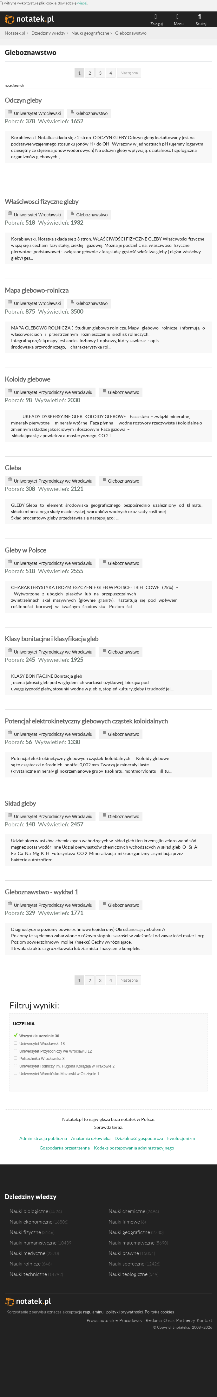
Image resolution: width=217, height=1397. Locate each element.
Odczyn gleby (23, 100)
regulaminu (93, 1312)
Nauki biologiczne (29, 1211)
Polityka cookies (159, 1312)
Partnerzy (185, 1320)
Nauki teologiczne (128, 1274)
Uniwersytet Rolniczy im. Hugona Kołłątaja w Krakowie (67, 1066)
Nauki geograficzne (129, 1232)
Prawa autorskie (102, 1320)
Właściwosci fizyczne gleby (41, 201)
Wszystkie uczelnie (39, 1036)
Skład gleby (20, 803)
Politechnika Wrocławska (42, 1058)
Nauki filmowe (124, 1221)
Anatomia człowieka (90, 1138)
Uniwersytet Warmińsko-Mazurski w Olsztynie (59, 1074)
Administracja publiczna (43, 1138)
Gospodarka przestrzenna (65, 1147)
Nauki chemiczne (127, 1211)
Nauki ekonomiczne (31, 1221)
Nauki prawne (124, 1253)
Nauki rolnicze (25, 1263)
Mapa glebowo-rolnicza (37, 290)
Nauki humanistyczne (33, 1242)
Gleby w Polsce (25, 550)
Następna (129, 73)
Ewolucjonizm (181, 1138)
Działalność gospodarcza (139, 1138)
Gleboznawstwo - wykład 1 (41, 892)
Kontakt (204, 1320)
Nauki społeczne (126, 1263)
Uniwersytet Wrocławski (42, 1043)
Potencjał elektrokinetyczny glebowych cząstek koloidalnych (86, 721)
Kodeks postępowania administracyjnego (134, 1147)
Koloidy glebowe (27, 379)
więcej (82, 3)
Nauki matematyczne (132, 1242)
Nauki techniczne (28, 1274)
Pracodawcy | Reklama (140, 1320)
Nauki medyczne (27, 1253)
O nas (168, 1320)
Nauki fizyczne (25, 1232)
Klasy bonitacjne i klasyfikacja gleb (51, 638)
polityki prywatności (124, 1312)
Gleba (13, 468)
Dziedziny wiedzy (30, 1196)
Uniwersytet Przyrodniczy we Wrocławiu (55, 1051)
